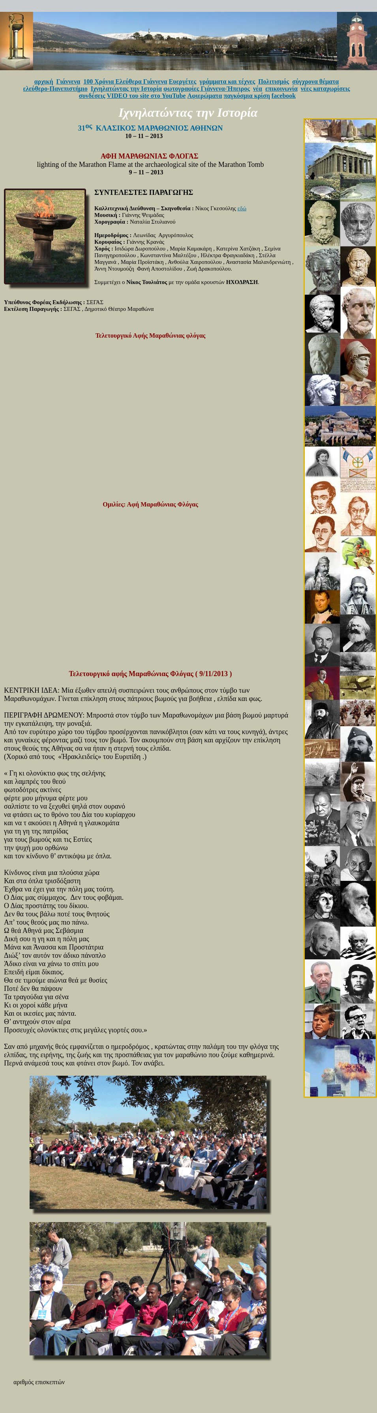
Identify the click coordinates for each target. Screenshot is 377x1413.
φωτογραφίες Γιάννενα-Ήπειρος (206, 88)
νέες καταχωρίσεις (325, 88)
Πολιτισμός (273, 81)
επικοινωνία (281, 88)
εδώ (242, 208)
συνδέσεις (92, 95)
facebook (284, 95)
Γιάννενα (68, 81)
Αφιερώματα (204, 95)
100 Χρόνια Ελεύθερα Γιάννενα (125, 81)
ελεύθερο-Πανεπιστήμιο (55, 88)
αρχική (43, 81)
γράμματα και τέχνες (227, 81)
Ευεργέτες (183, 81)
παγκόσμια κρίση (246, 95)
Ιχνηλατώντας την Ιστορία (126, 88)
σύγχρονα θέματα (315, 81)
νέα (257, 88)
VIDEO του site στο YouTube (146, 95)
